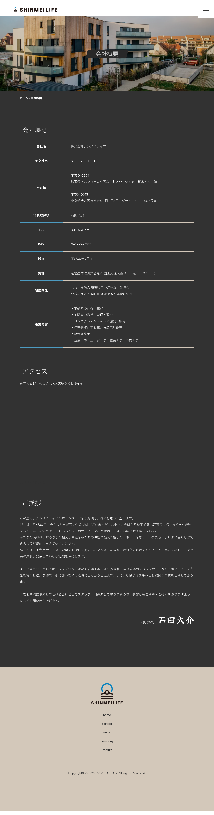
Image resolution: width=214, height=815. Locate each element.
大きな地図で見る (33, 486)
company (107, 745)
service (107, 727)
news (107, 736)
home (107, 719)
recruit (107, 754)
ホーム (24, 102)
